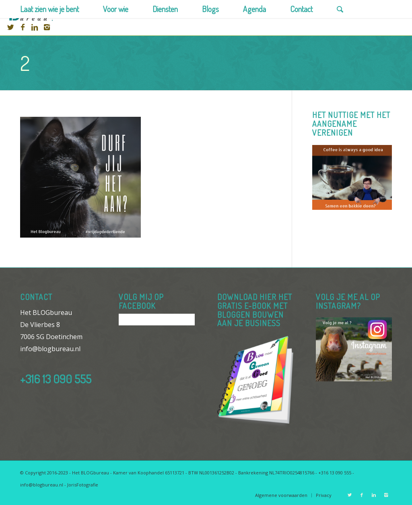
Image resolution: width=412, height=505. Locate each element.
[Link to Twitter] (10, 27)
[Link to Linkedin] (35, 27)
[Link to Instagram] (47, 27)
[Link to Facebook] (22, 27)
